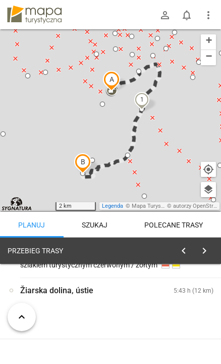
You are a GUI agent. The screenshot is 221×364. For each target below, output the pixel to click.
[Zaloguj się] (165, 15)
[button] (111, 81)
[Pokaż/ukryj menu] (208, 15)
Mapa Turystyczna (154, 206)
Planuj (31, 225)
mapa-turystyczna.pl (34, 14)
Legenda (112, 206)
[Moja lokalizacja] (208, 169)
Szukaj (94, 225)
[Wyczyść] (207, 248)
